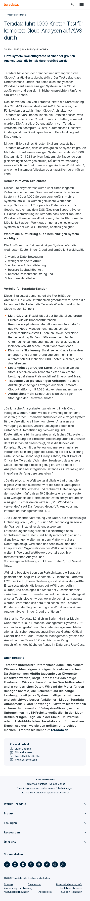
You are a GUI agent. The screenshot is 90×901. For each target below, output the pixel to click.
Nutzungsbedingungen (16, 891)
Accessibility (45, 891)
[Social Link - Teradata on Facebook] (47, 864)
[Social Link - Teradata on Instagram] (55, 864)
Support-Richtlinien (71, 891)
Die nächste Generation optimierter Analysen (45, 792)
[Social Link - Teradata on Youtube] (39, 864)
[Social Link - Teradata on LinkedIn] (7, 864)
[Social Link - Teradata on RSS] (63, 864)
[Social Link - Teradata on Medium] (23, 864)
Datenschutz (34, 884)
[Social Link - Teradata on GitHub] (15, 864)
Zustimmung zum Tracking (18, 888)
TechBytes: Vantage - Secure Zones (45, 783)
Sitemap (8, 884)
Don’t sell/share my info (69, 884)
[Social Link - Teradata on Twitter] (31, 864)
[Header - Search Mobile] (72, 4)
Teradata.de (59, 730)
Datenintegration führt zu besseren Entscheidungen (45, 788)
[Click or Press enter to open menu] (81, 4)
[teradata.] (11, 5)
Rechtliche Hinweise (71, 888)
